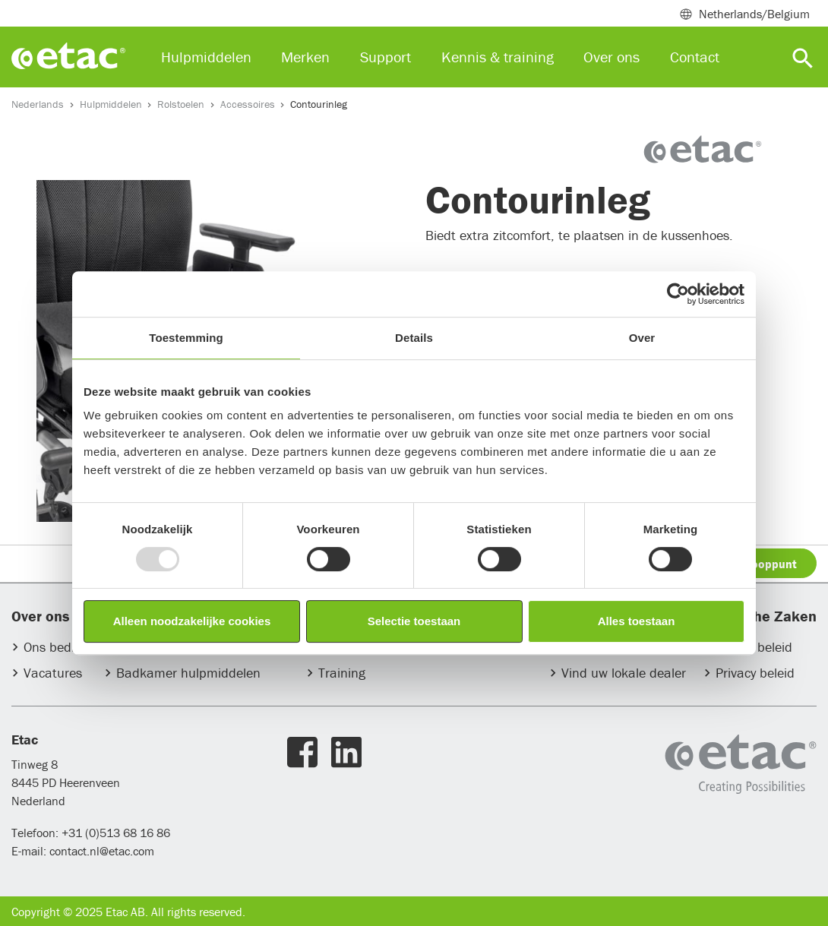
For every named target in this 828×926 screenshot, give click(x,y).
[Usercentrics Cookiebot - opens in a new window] (678, 294)
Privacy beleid (755, 672)
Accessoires (247, 104)
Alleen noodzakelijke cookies (192, 621)
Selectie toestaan (414, 621)
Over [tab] (642, 337)
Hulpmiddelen (111, 104)
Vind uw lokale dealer (623, 672)
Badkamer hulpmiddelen (188, 672)
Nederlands (37, 104)
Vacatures (53, 672)
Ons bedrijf (55, 647)
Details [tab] (414, 337)
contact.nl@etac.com (100, 850)
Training (341, 672)
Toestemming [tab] (186, 337)
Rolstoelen (180, 104)
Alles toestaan (636, 621)
